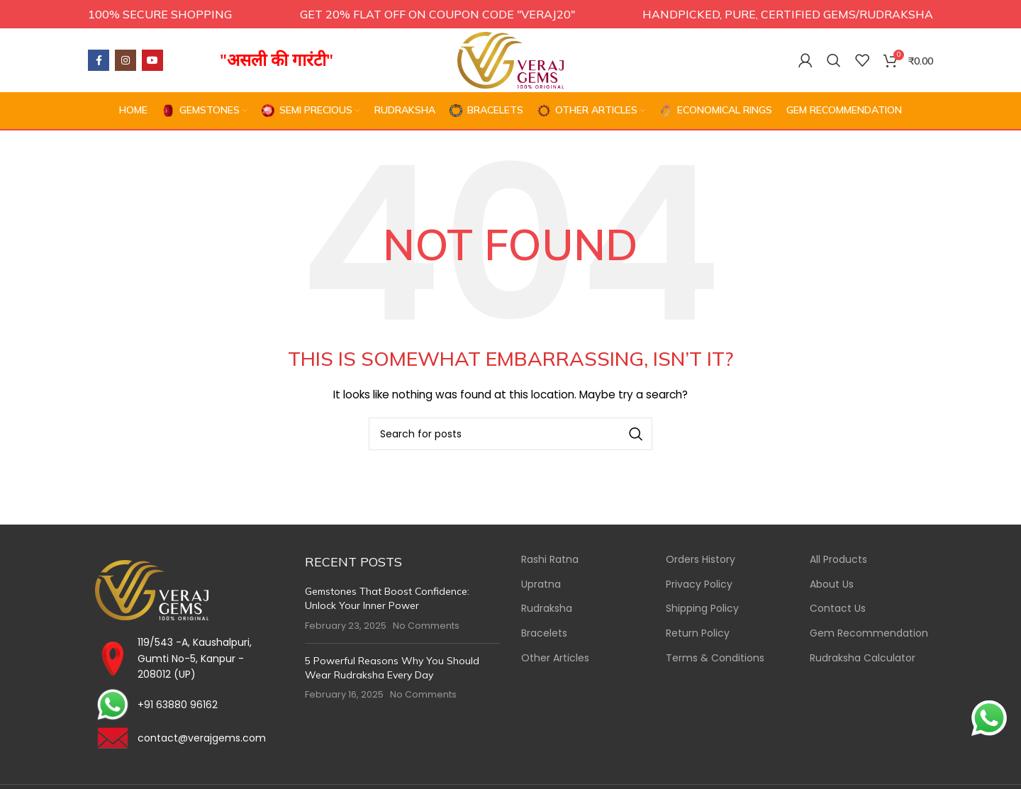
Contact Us (838, 609)
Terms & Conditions (715, 658)
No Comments (426, 626)
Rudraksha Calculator (862, 658)
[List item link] (186, 705)
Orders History (700, 560)
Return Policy (698, 633)
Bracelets (544, 633)
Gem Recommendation (869, 633)
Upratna (541, 584)
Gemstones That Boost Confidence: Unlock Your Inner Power (387, 599)
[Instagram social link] (125, 60)
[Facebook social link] (98, 60)
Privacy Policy (699, 584)
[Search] (834, 60)
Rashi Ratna (550, 560)
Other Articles (555, 658)
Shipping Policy (702, 609)
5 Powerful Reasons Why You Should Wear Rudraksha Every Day (392, 667)
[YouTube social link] (152, 60)
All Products (838, 560)
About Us (832, 584)
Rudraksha (546, 609)
